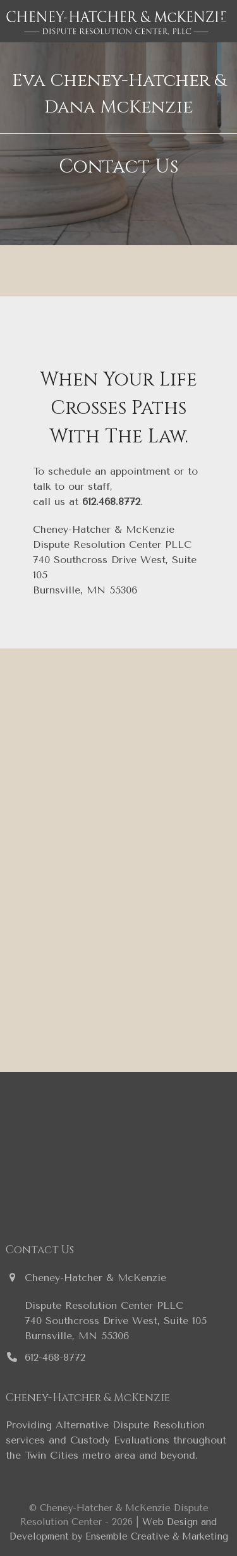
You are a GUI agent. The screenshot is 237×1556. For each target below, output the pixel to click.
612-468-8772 (55, 1357)
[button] (224, 21)
